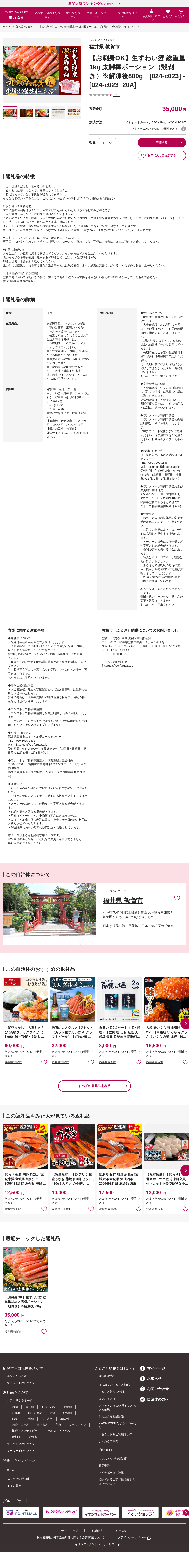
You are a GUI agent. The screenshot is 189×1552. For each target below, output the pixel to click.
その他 (32, 1436)
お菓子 (16, 1418)
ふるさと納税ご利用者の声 (115, 1434)
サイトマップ (69, 1530)
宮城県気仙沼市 (14, 1209)
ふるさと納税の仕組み (113, 1391)
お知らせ (151, 1379)
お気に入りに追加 (177, 898)
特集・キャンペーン (96, 15)
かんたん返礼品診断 (111, 1416)
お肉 (15, 1407)
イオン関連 (14, 1485)
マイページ (152, 1368)
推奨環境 (97, 1530)
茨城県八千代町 (62, 1209)
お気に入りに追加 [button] (44, 1062)
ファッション (77, 1424)
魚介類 (29, 1407)
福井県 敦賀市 (104, 46)
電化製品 (42, 1424)
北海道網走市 (154, 1209)
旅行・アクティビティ (26, 1430)
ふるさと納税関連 (18, 1478)
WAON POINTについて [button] (183, 128)
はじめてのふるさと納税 (114, 1384)
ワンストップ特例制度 (113, 1458)
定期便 (16, 1436)
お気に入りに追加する (158, 155)
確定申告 (104, 1465)
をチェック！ (92, 3)
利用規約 (121, 1530)
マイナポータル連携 (111, 1472)
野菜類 (16, 1413)
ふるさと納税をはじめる (124, 15)
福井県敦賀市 (13, 1062)
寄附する (161, 142)
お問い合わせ (154, 1389)
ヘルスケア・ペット (60, 1430)
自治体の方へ (154, 1399)
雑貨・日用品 (20, 1424)
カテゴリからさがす (19, 1400)
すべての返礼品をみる (94, 1086)
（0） (116, 95)
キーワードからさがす (21, 1382)
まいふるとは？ (108, 1398)
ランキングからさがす (21, 1443)
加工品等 (47, 1418)
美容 (58, 1424)
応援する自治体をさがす (47, 15)
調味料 (64, 1418)
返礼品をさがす (73, 15)
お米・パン (49, 1407)
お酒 (53, 1413)
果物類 (67, 1407)
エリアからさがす (18, 1375)
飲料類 (67, 1413)
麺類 (31, 1418)
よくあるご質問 (108, 1441)
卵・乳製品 (35, 1413)
